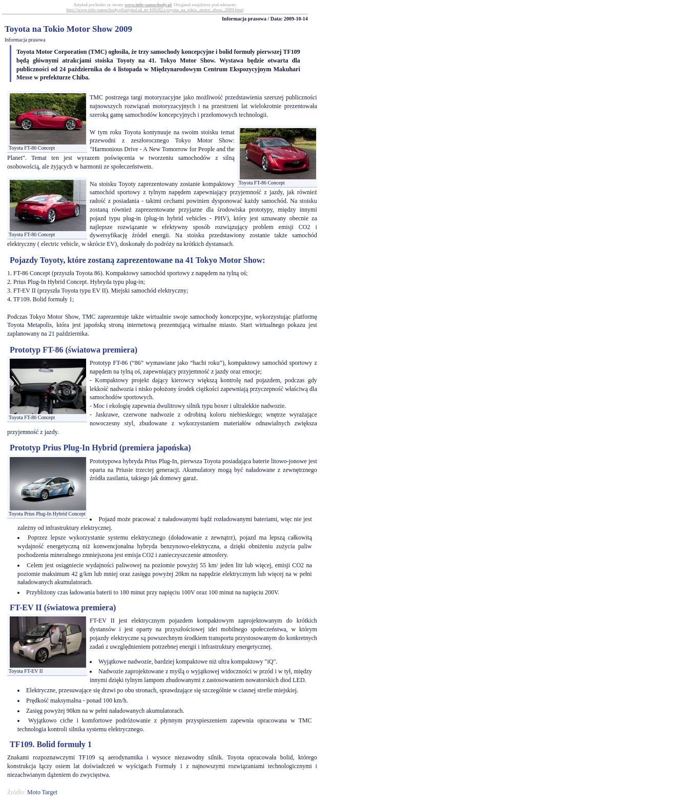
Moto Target (42, 792)
